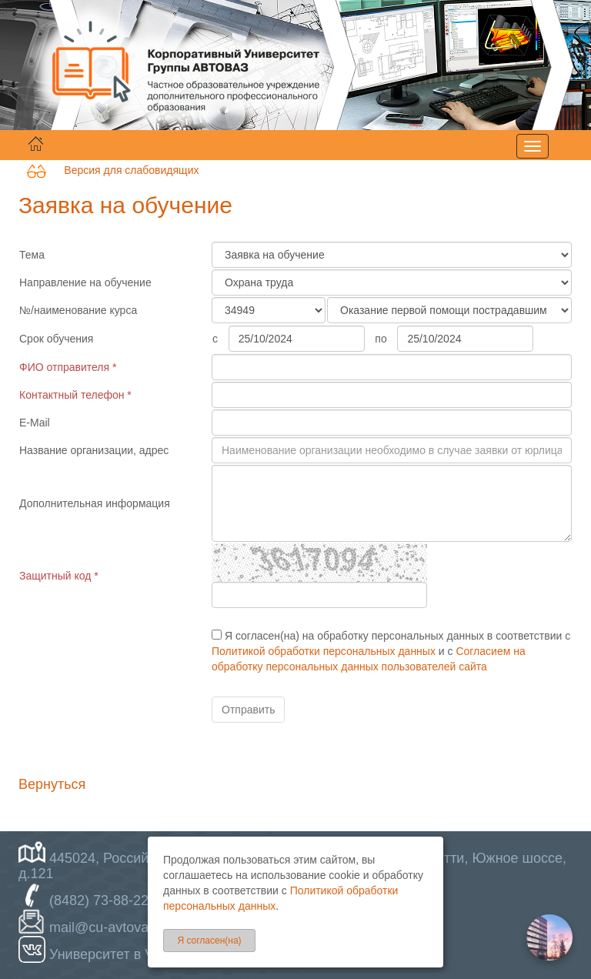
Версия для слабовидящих (113, 170)
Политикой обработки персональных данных (324, 651)
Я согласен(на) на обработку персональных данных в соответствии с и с (391, 651)
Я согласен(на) (209, 940)
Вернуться (51, 784)
